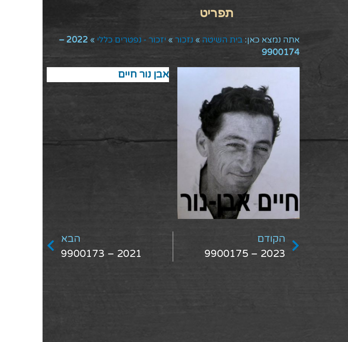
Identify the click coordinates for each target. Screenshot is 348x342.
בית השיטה (179, 40)
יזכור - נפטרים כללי (89, 40)
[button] (174, 12)
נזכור (141, 40)
